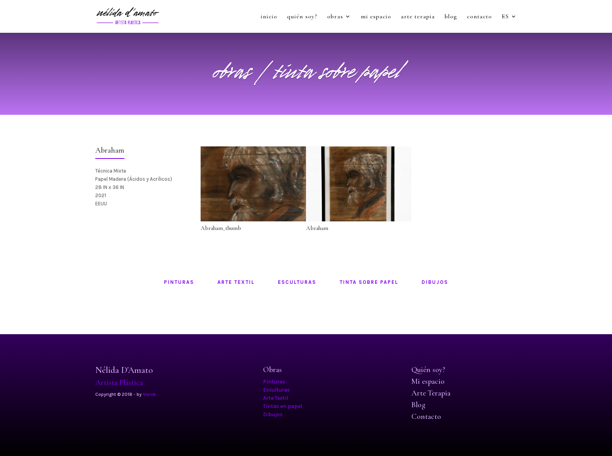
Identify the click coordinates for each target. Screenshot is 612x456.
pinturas (179, 282)
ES (505, 17)
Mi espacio (428, 381)
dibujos (435, 282)
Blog (418, 405)
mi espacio (376, 17)
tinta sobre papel (369, 282)
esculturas (297, 282)
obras (335, 17)
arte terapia (418, 17)
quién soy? (302, 17)
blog (451, 17)
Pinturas (274, 381)
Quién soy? (428, 369)
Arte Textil (275, 398)
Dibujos (273, 414)
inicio (269, 17)
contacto (479, 17)
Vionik (149, 394)
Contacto (426, 416)
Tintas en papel (282, 406)
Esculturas (276, 390)
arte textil (235, 282)
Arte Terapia (430, 393)
